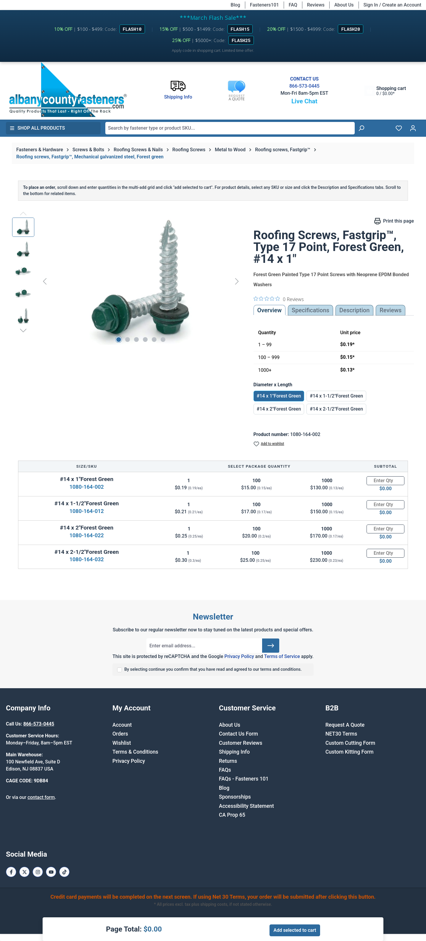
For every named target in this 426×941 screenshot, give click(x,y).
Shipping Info (234, 752)
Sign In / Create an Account (392, 5)
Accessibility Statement (246, 806)
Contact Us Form (238, 734)
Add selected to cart (294, 930)
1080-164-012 (87, 511)
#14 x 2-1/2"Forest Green (336, 409)
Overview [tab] (269, 310)
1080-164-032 (87, 559)
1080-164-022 (87, 535)
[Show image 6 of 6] (163, 339)
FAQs (225, 770)
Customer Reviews (240, 743)
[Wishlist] (399, 128)
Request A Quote (344, 725)
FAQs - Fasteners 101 (244, 779)
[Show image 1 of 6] (118, 339)
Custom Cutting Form (350, 743)
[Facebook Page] (11, 872)
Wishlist (121, 743)
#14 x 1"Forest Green (279, 396)
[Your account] (413, 128)
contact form (41, 797)
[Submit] (271, 645)
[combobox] (230, 128)
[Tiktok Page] (64, 872)
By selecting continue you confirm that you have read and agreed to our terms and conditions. (213, 669)
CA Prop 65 (232, 815)
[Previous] (44, 281)
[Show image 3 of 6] (136, 339)
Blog (235, 5)
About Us (344, 5)
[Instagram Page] (38, 872)
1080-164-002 (87, 487)
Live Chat (304, 101)
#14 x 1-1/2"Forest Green (336, 396)
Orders (120, 734)
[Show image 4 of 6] (145, 339)
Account (122, 725)
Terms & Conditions (135, 752)
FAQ (293, 5)
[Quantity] (385, 480)
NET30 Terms (341, 734)
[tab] (354, 310)
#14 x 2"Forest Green (279, 409)
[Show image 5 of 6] (154, 339)
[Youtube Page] (51, 872)
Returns (228, 761)
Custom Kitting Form (349, 752)
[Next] (237, 281)
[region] (127, 281)
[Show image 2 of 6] (127, 339)
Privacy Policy (239, 656)
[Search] (361, 128)
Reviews (316, 5)
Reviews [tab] (390, 310)
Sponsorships (235, 797)
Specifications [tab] (310, 310)
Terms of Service (282, 656)
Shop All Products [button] (37, 128)
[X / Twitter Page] (24, 872)
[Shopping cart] (385, 91)
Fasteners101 (264, 5)
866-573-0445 (304, 86)
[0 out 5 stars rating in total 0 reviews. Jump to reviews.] (279, 299)
